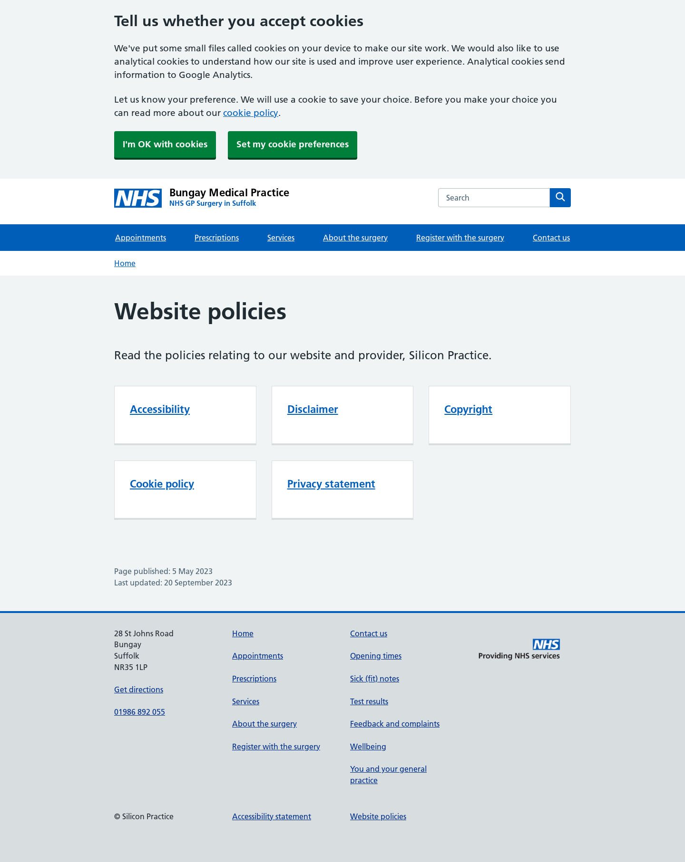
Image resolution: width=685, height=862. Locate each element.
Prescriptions (217, 237)
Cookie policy (162, 483)
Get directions (138, 689)
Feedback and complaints (395, 723)
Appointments (140, 237)
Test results (369, 701)
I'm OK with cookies (165, 144)
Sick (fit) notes (374, 678)
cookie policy (250, 112)
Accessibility (160, 409)
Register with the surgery (460, 237)
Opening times (375, 656)
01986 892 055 (139, 712)
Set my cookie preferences (292, 144)
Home (125, 263)
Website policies (378, 816)
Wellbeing (368, 746)
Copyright (468, 409)
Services (280, 237)
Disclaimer (312, 409)
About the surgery (355, 237)
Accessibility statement (271, 816)
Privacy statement (331, 483)
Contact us (551, 237)
